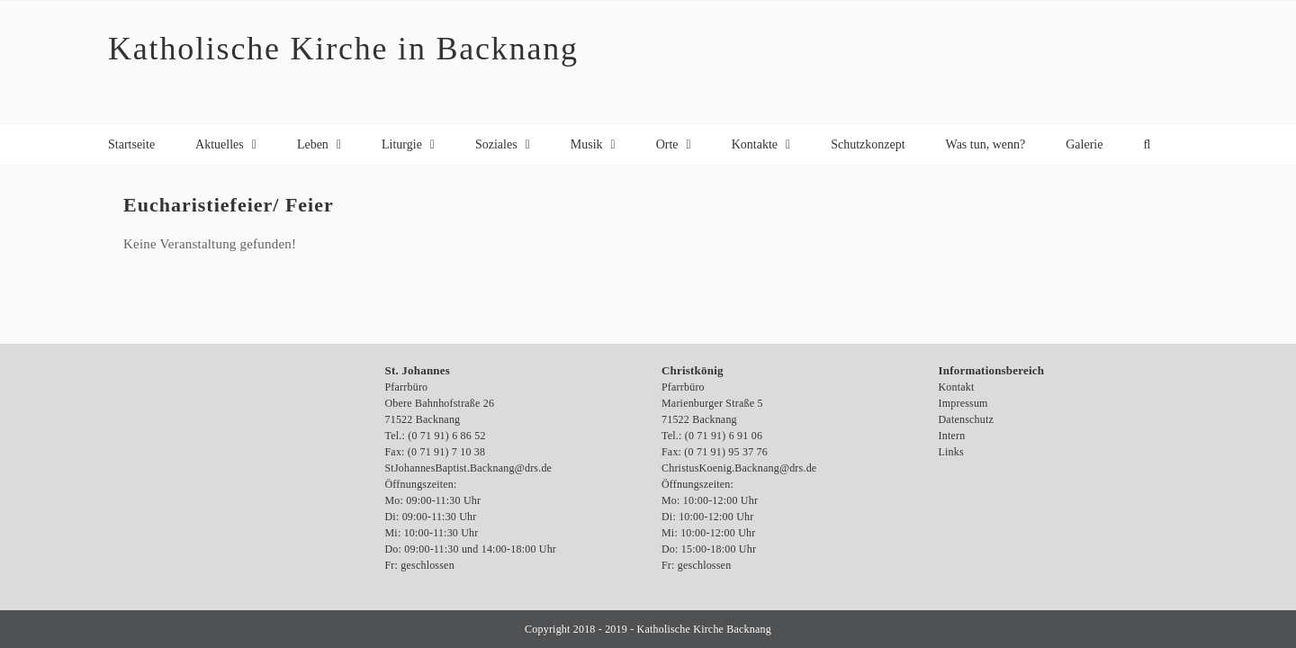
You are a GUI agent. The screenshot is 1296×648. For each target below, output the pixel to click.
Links (951, 452)
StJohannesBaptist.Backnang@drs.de (469, 468)
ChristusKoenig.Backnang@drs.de (739, 468)
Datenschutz (966, 419)
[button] (1146, 144)
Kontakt (957, 387)
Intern (952, 435)
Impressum (963, 403)
